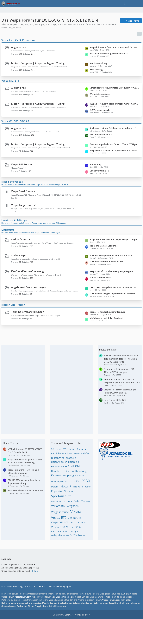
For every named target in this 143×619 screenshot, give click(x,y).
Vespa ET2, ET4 (10, 80)
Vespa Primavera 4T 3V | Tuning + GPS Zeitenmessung (24, 471)
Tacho (77, 501)
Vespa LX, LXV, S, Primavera (18, 40)
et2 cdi (69, 466)
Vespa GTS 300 (59, 522)
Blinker (68, 453)
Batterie (81, 449)
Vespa (75, 511)
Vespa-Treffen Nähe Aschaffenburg (107, 311)
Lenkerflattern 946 (99, 170)
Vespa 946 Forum (21, 164)
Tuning (85, 501)
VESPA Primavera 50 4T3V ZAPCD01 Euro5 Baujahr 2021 (25, 450)
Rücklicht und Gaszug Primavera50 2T (109, 53)
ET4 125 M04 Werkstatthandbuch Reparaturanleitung (24, 482)
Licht (72, 481)
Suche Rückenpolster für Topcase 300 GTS (111, 255)
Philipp (34, 570)
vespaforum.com (23, 596)
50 (52, 449)
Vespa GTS (75, 518)
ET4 (77, 466)
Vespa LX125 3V (78, 522)
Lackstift (79, 475)
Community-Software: (71, 614)
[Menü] (139, 3)
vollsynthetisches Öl (61, 535)
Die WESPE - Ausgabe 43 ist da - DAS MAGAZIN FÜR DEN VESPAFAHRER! (114, 287)
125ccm (71, 449)
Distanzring (57, 457)
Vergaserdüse (60, 512)
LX (77, 481)
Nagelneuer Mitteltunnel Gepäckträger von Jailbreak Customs (114, 239)
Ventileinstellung (98, 63)
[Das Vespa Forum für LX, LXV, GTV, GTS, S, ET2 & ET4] (10, 3)
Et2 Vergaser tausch (100, 110)
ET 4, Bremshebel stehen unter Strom (26, 490)
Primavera (76, 486)
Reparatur (57, 491)
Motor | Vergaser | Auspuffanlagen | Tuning (38, 63)
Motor (64, 486)
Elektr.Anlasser (59, 461)
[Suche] (125, 3)
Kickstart (56, 475)
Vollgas (74, 531)
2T (64, 449)
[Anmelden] (132, 3)
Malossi (55, 486)
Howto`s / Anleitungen (14, 220)
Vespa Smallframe (22, 191)
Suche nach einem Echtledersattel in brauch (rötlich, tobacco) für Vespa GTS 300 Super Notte (114, 128)
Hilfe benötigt (96, 69)
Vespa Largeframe (22, 205)
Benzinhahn (57, 453)
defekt (86, 453)
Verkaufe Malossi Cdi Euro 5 (104, 245)
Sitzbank (68, 491)
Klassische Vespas (12, 181)
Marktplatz (8, 229)
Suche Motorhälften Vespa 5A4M (106, 261)
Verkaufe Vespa (20, 239)
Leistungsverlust (59, 481)
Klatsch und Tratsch (13, 304)
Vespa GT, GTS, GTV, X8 (15, 121)
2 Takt (58, 449)
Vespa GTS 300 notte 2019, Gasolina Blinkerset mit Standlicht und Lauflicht (114, 150)
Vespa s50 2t (73, 527)
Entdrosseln (57, 466)
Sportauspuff (61, 496)
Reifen (87, 486)
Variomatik (58, 506)
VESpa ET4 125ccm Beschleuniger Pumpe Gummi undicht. (114, 103)
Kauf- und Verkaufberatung (27, 271)
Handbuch (57, 471)
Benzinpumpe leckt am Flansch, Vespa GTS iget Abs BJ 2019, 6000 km (114, 144)
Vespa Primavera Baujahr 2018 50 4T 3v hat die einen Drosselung (26, 461)
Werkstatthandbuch (100, 94)
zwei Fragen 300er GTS (101, 134)
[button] (139, 34)
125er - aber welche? (100, 277)
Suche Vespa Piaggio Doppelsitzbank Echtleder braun (114, 293)
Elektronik (73, 461)
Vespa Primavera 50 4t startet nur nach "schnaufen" (114, 47)
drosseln (71, 457)
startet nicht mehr (61, 501)
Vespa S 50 (58, 527)
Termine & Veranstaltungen (27, 311)
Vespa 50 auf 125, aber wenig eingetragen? (111, 271)
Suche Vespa (18, 255)
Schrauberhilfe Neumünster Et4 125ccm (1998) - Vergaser (114, 87)
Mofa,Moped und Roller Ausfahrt (106, 318)
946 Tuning (95, 164)
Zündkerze (79, 535)
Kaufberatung (79, 471)
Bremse (78, 453)
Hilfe (67, 471)
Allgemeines (18, 47)
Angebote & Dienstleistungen (28, 287)
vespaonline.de (63, 596)
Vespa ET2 (58, 517)
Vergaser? (73, 506)
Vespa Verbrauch (60, 531)
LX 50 (85, 480)
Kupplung (68, 475)
